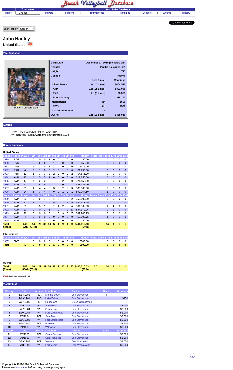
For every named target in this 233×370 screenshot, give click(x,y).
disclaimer (22, 367)
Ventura (49, 341)
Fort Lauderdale (54, 312)
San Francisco (53, 337)
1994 (6, 216)
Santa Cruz (51, 309)
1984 (6, 177)
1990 (6, 202)
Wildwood (50, 327)
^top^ (192, 356)
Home (8, 13)
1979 (6, 159)
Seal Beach (51, 316)
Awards (167, 13)
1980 (6, 163)
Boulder (49, 323)
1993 (6, 213)
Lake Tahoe (51, 298)
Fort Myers (51, 345)
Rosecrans (51, 301)
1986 (6, 184)
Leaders (147, 13)
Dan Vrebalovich (81, 341)
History (186, 13)
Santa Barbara (53, 334)
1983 (6, 173)
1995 (6, 220)
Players (49, 13)
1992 (6, 209)
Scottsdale (51, 305)
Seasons (69, 13)
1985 (6, 181)
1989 (6, 198)
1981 (6, 166)
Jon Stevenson (80, 294)
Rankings (125, 13)
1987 (6, 188)
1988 (6, 191)
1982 (6, 170)
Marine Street (52, 294)
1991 (6, 206)
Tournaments (97, 13)
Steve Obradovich (82, 301)
